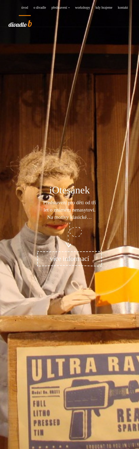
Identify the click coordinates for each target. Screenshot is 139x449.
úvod (24, 7)
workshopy (82, 7)
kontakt (123, 7)
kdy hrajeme (104, 7)
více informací (69, 258)
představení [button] (61, 7)
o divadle (40, 7)
